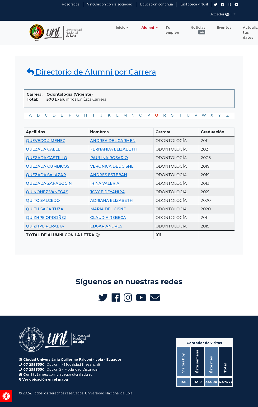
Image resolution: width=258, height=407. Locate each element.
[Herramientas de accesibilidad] (6, 396)
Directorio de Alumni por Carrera (91, 71)
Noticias (198, 28)
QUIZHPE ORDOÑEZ (46, 217)
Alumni (148, 27)
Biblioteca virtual (194, 4)
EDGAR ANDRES (106, 226)
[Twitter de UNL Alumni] (215, 5)
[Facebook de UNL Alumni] (222, 4)
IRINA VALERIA (104, 183)
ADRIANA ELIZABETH (111, 200)
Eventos (224, 27)
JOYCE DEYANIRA (107, 192)
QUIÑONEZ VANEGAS (47, 192)
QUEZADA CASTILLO (46, 158)
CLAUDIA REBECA (108, 217)
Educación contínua (156, 4)
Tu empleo (172, 30)
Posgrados (70, 4)
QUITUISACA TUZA (44, 209)
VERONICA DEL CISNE (112, 166)
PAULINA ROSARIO (109, 158)
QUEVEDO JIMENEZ (45, 140)
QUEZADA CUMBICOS (47, 166)
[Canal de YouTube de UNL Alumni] (236, 4)
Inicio (121, 27)
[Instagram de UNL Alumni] (229, 4)
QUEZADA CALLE (43, 149)
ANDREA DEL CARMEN (113, 140)
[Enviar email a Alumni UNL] (155, 297)
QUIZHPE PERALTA (45, 226)
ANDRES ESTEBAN (108, 175)
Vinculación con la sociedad (109, 4)
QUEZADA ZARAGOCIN (49, 183)
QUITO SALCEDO (43, 200)
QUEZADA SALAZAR (46, 175)
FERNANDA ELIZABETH (113, 149)
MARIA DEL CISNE (108, 209)
